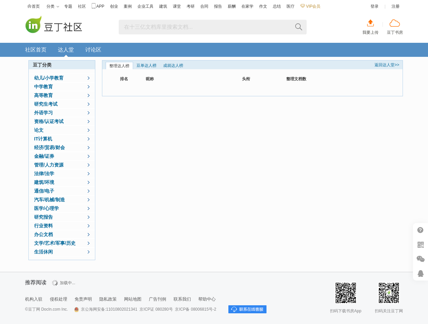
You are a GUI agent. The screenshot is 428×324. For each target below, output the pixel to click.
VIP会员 (310, 6)
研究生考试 (46, 104)
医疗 (291, 6)
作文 (263, 6)
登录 (374, 6)
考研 (191, 6)
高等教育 (43, 95)
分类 (52, 6)
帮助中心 (420, 230)
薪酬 (232, 6)
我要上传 (370, 32)
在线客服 (420, 273)
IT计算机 (43, 138)
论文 (38, 130)
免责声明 (83, 299)
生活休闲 (43, 251)
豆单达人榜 (146, 65)
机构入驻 (33, 299)
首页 (33, 6)
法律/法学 (44, 173)
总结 (277, 6)
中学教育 (43, 86)
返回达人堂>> (386, 65)
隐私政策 (108, 299)
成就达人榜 (173, 65)
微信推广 (420, 259)
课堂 (177, 6)
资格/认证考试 (49, 121)
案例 (128, 6)
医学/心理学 (46, 208)
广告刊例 (157, 299)
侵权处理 (58, 299)
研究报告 (43, 217)
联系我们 (182, 299)
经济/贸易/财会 (49, 147)
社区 (82, 6)
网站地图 (132, 299)
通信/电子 (44, 191)
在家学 (247, 6)
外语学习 (43, 112)
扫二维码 (420, 244)
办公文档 (43, 234)
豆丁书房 (395, 32)
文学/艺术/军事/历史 (55, 243)
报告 (218, 6)
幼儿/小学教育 (49, 78)
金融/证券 (44, 156)
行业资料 (43, 225)
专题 (68, 6)
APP (98, 6)
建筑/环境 (44, 182)
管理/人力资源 (49, 165)
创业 (114, 6)
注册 (396, 6)
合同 (204, 6)
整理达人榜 (119, 66)
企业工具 (145, 6)
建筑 (163, 6)
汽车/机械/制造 (49, 199)
